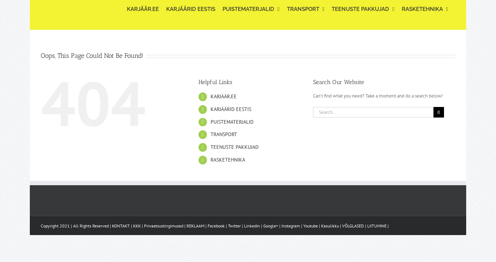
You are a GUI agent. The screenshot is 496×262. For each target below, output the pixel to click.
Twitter (234, 226)
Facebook (216, 226)
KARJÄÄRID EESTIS (231, 109)
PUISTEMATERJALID (232, 122)
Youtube (310, 226)
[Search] (438, 112)
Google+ (270, 226)
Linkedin (252, 226)
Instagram (290, 226)
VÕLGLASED (353, 226)
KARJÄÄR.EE (224, 96)
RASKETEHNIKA (228, 159)
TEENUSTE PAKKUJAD (235, 147)
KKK (137, 226)
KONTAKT (121, 226)
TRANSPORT (224, 134)
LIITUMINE (377, 226)
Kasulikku (330, 226)
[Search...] (373, 112)
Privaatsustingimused (163, 226)
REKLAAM (195, 226)
